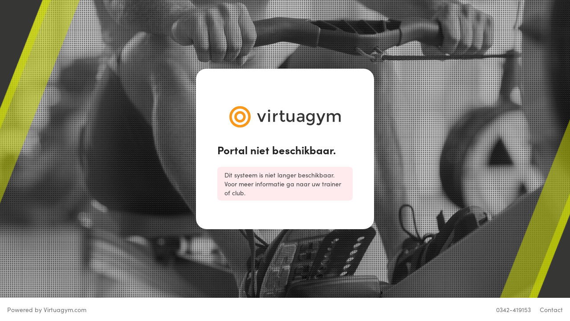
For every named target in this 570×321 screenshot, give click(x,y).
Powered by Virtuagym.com (46, 309)
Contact (551, 309)
